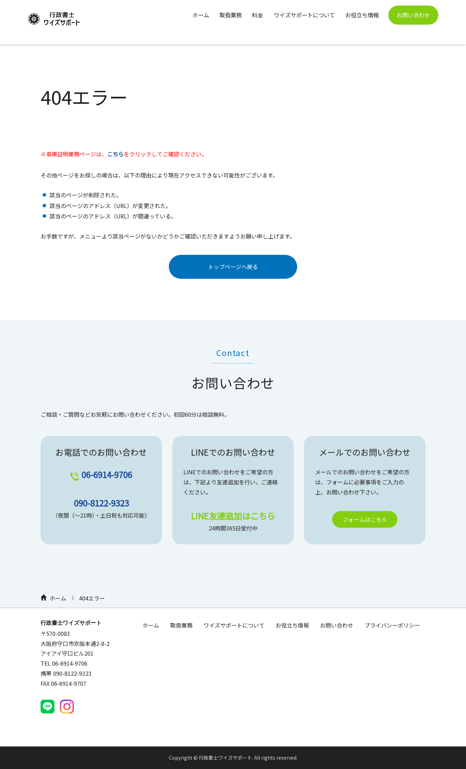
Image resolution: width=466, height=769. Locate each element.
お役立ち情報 (360, 15)
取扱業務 (227, 15)
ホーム (197, 15)
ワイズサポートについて (302, 15)
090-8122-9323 (101, 503)
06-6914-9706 (106, 474)
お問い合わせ (413, 15)
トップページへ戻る (233, 266)
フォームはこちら (365, 519)
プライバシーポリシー (392, 625)
